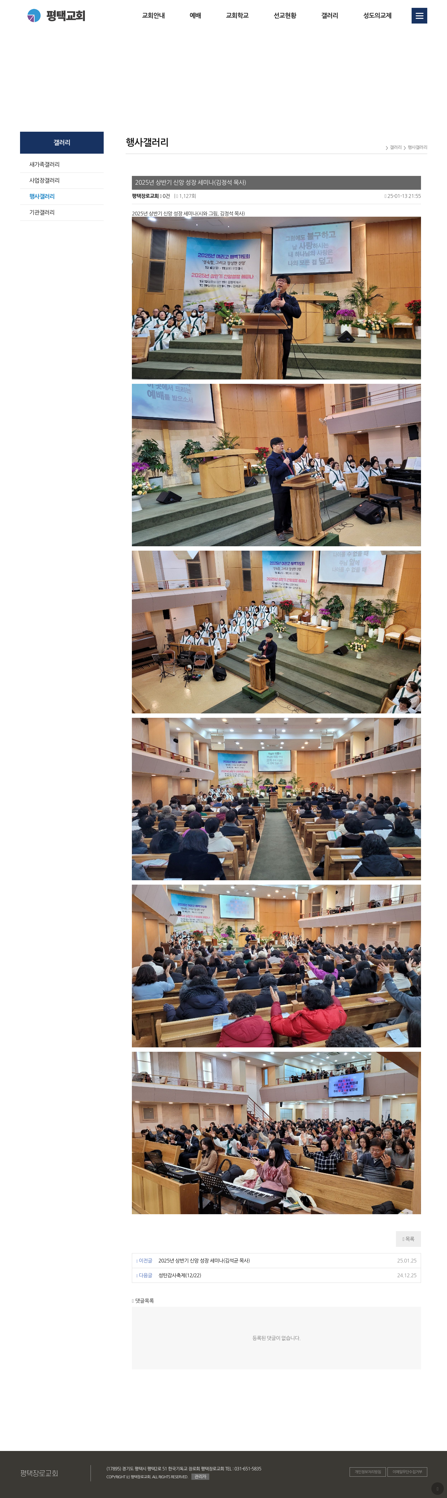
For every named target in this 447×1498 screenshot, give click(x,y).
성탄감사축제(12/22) (180, 1275)
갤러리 (329, 16)
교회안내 (153, 16)
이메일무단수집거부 (407, 1472)
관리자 (200, 1476)
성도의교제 (377, 16)
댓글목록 (143, 1301)
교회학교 (237, 16)
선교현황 (285, 16)
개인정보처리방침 (368, 1472)
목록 (408, 1239)
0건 (165, 195)
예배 (195, 16)
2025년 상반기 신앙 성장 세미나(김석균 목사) (204, 1260)
